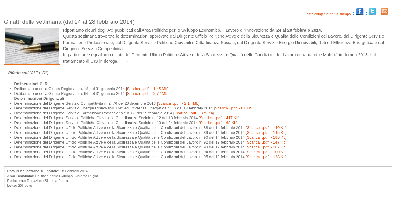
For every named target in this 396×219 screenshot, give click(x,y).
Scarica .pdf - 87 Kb (233, 108)
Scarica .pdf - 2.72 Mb (147, 93)
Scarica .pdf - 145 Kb (266, 132)
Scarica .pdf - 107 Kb (266, 147)
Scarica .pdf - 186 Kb (266, 137)
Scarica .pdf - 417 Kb (219, 118)
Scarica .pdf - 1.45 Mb (147, 88)
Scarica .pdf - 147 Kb (266, 142)
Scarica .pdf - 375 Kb (193, 113)
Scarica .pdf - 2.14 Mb (178, 103)
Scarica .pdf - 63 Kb (218, 122)
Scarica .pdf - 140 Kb (266, 127)
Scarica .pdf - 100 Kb (266, 152)
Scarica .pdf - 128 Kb (266, 157)
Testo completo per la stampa (328, 14)
